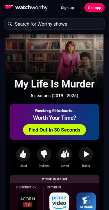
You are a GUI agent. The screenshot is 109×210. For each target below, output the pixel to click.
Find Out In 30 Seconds (55, 130)
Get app (94, 8)
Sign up (67, 8)
